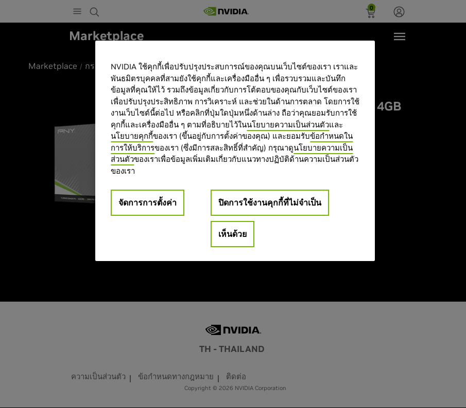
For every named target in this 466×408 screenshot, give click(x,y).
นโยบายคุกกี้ (132, 136)
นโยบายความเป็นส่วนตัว (288, 124)
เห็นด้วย (232, 234)
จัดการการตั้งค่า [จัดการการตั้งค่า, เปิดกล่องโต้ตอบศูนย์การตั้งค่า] (147, 202)
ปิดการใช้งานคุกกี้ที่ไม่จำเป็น (269, 202)
